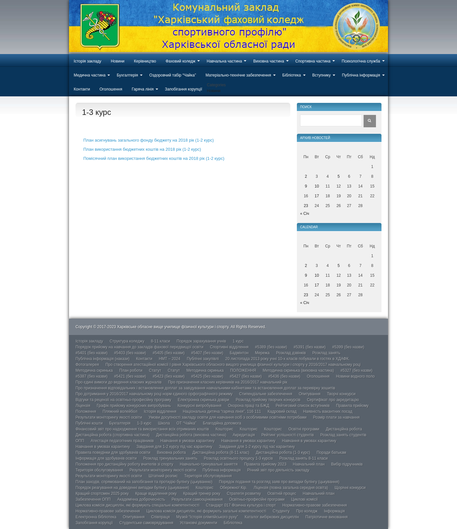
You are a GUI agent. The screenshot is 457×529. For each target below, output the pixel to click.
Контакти (82, 89)
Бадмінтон (239, 353)
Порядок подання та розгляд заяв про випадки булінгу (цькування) (279, 482)
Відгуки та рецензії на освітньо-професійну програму (123, 399)
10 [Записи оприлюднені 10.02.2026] (317, 186)
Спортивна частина (312, 61)
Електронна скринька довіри (203, 399)
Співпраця (160, 517)
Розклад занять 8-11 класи (303, 458)
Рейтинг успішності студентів (287, 435)
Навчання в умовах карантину (187, 441)
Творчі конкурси (341, 394)
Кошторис (224, 429)
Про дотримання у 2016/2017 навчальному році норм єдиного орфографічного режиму (154, 394)
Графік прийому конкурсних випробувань (134, 405)
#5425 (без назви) (207, 376)
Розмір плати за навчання (336, 417)
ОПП (80, 441)
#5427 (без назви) (246, 376)
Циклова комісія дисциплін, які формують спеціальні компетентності (137, 505)
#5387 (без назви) (91, 376)
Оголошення (111, 89)
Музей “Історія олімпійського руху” (207, 517)
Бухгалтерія (127, 75)
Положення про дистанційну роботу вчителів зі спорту (124, 464)
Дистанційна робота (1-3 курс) (283, 452)
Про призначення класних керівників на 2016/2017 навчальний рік (227, 382)
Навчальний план (309, 464)
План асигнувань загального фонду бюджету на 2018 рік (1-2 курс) (148, 140)
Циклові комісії (304, 499)
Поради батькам (331, 452)
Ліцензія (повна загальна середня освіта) (291, 487)
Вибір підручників (347, 464)
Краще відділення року (156, 493)
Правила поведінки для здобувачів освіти (113, 452)
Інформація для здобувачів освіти (106, 458)
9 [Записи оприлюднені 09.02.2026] (306, 186)
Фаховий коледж (181, 61)
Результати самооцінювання (197, 499)
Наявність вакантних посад (327, 411)
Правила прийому (352, 405)
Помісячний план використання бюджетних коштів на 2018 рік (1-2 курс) (153, 158)
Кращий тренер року (201, 493)
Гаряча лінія (143, 89)
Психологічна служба (361, 61)
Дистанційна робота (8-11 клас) (220, 452)
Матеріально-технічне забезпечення (238, 75)
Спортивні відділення (229, 347)
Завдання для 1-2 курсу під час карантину (174, 446)
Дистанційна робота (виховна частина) (191, 435)
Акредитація (244, 435)
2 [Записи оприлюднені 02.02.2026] (306, 176)
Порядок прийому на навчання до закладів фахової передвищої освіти (139, 347)
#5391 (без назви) (309, 347)
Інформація (334, 511)
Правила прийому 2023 (265, 464)
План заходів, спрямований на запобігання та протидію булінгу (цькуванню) (144, 482)
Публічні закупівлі (203, 358)
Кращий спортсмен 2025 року (102, 493)
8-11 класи (160, 341)
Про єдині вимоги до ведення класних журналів (118, 382)
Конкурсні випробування (199, 405)
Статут (155, 370)
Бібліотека (291, 75)
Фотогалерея (87, 364)
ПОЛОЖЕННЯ (243, 370)
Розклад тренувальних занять (170, 458)
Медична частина (90, 75)
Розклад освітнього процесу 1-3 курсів (238, 458)
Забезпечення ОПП (93, 499)
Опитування (310, 394)
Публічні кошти (89, 423)
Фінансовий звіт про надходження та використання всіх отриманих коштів (142, 429)
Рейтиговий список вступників (303, 405)
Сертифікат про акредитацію (333, 399)
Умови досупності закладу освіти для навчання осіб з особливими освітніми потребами (228, 417)
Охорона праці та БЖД (248, 405)
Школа (164, 423)
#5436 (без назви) (284, 376)
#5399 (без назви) (348, 347)
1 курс (238, 341)
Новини (118, 61)
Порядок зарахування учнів (201, 341)
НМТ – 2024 (169, 358)
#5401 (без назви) (91, 353)
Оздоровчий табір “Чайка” (172, 75)
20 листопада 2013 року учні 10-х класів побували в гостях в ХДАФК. (287, 358)
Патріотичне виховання (326, 517)
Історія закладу (88, 61)
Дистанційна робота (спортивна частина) (113, 435)
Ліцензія (83, 405)
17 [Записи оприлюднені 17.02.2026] (317, 196)
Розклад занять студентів (343, 435)
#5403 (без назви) (130, 353)
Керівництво (145, 61)
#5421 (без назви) (130, 376)
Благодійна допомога (222, 423)
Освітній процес (282, 493)
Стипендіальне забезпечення (265, 394)
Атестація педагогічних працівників (122, 441)
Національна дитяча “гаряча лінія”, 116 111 (222, 411)
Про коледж (307, 511)
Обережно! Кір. (233, 487)
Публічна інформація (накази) (103, 358)
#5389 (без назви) (271, 347)
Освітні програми (303, 429)
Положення (86, 411)
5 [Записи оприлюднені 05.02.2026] (339, 176)
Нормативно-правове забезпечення (315, 505)
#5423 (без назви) (169, 376)
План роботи (130, 370)
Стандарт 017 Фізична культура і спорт (241, 505)
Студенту (281, 511)
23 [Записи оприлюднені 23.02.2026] (306, 205)
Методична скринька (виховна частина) (298, 370)
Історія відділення (160, 411)
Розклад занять (326, 353)
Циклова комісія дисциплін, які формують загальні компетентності (206, 511)
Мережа (262, 353)
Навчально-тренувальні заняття (209, 464)
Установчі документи (198, 523)
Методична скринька (94, 370)
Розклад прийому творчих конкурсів (268, 399)
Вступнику (321, 75)
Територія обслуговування (99, 470)
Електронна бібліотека (96, 517)
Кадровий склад (282, 411)
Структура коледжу (127, 341)
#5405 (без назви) (169, 353)
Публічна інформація (361, 75)
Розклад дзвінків (291, 353)
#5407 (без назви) (207, 353)
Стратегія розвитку (244, 493)
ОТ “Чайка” (186, 423)
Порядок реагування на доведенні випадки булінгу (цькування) (132, 487)
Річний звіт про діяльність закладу (278, 470)
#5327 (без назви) (356, 370)
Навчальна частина (224, 61)
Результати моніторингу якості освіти (109, 417)
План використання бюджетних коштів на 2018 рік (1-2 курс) (142, 149)
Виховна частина (268, 61)
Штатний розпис (163, 476)
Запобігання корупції (183, 89)
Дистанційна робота (344, 429)
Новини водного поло (355, 376)
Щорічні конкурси (350, 487)
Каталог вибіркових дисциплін (272, 517)
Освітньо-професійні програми (256, 499)
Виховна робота (171, 452)
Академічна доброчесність (141, 499)
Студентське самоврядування (146, 523)
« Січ (304, 213)
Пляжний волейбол (120, 411)
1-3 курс (144, 423)
